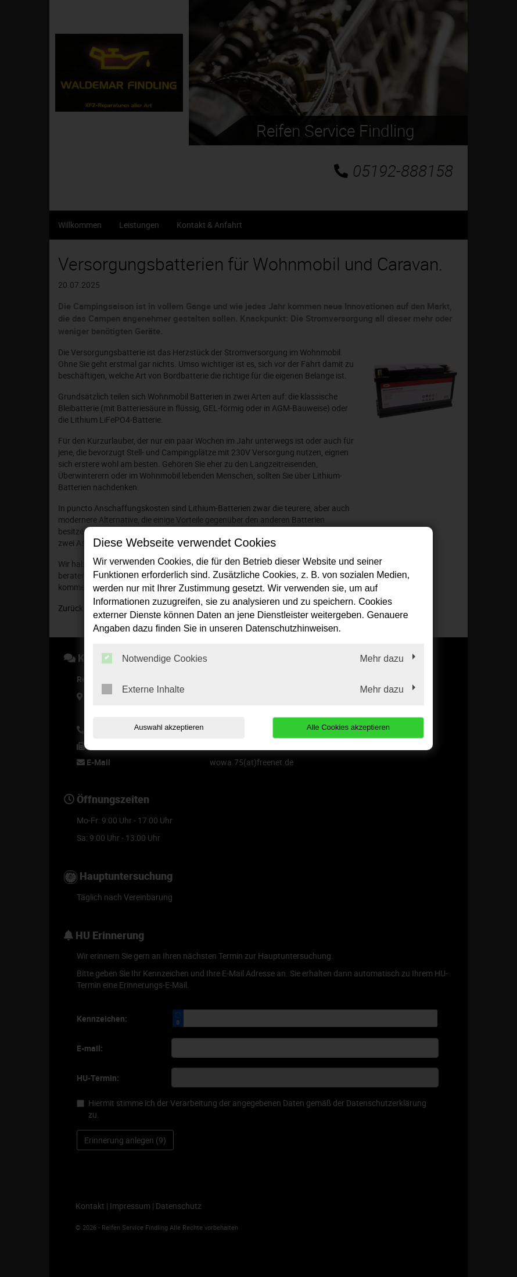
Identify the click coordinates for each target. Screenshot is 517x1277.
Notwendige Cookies (154, 658)
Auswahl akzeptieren (167, 727)
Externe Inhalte (143, 689)
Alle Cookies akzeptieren (349, 727)
